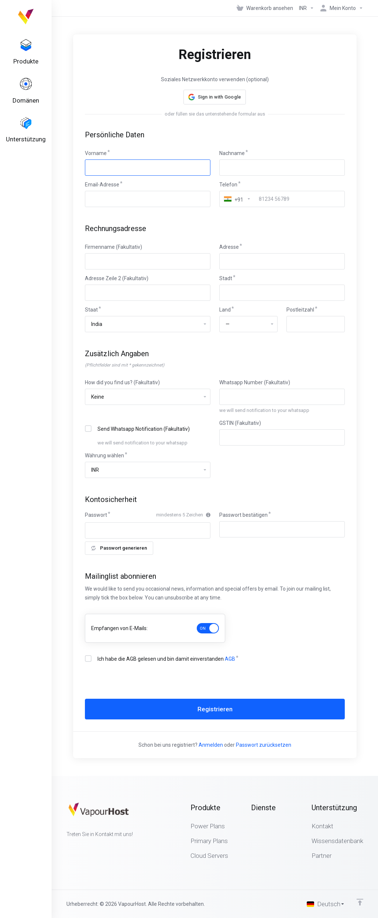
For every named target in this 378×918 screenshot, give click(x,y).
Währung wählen (104, 455)
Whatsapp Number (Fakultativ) (254, 382)
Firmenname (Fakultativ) (113, 247)
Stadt (225, 278)
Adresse (229, 247)
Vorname (96, 153)
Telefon (228, 185)
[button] (214, 97)
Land (225, 310)
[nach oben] (360, 902)
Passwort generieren (119, 548)
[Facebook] (66, 847)
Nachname (232, 153)
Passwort (96, 515)
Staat (91, 310)
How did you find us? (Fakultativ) (122, 382)
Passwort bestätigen (243, 515)
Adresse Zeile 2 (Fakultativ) (116, 278)
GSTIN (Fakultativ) (240, 423)
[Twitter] (78, 847)
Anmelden (211, 745)
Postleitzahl (300, 310)
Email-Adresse (102, 185)
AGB (230, 659)
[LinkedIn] (90, 847)
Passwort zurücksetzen (263, 745)
